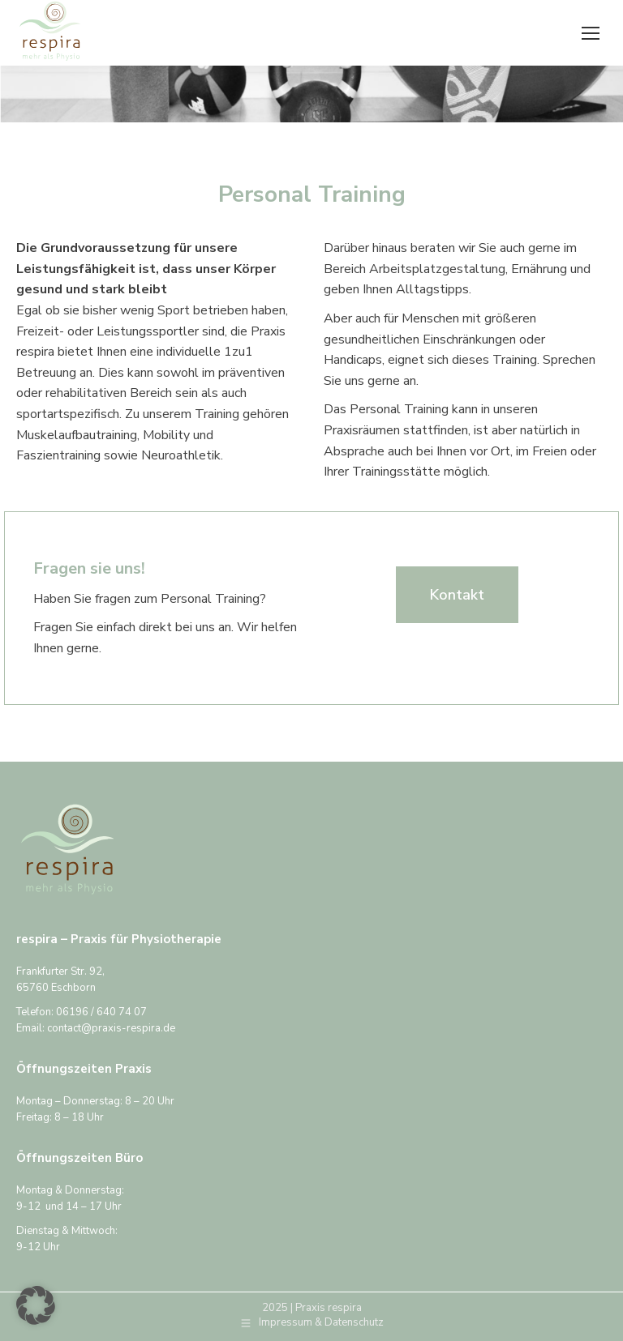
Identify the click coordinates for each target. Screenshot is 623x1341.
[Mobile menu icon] (590, 33)
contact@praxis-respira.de (111, 1028)
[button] (35, 1305)
